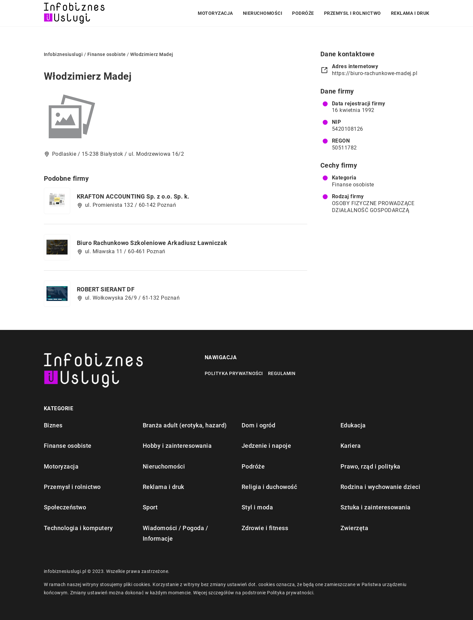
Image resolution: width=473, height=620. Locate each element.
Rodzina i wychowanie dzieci (380, 486)
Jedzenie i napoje (266, 445)
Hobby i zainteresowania (177, 445)
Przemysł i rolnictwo (352, 13)
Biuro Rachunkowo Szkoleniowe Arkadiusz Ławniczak (152, 242)
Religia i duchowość (269, 486)
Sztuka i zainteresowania (375, 507)
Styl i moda (257, 507)
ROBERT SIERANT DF (106, 289)
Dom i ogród (259, 425)
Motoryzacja (215, 13)
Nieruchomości (262, 13)
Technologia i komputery (78, 528)
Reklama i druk (410, 13)
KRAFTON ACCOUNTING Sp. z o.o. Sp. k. (133, 196)
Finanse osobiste (353, 184)
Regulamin (282, 373)
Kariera (350, 445)
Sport (150, 507)
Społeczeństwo (65, 507)
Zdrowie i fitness (265, 528)
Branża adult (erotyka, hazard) (185, 425)
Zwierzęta (354, 528)
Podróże (303, 13)
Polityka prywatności (234, 373)
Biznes (53, 425)
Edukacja (353, 425)
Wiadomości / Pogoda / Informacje (175, 533)
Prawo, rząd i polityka (370, 466)
